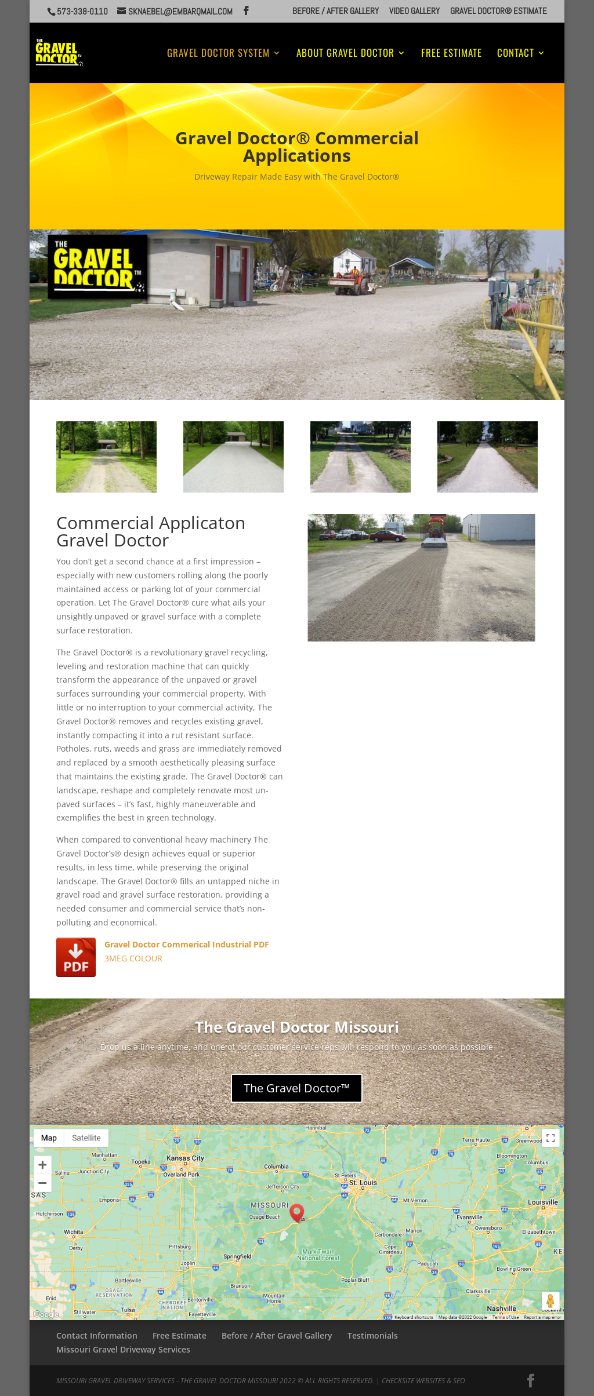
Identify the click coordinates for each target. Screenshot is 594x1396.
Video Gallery (414, 11)
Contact (515, 54)
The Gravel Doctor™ (297, 1088)
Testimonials (372, 1335)
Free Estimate (451, 54)
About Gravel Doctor (345, 54)
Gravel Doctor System (218, 54)
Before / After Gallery (335, 11)
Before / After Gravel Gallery (277, 1335)
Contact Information (96, 1335)
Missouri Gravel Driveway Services (123, 1349)
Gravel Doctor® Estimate (498, 11)
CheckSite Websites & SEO (423, 1381)
